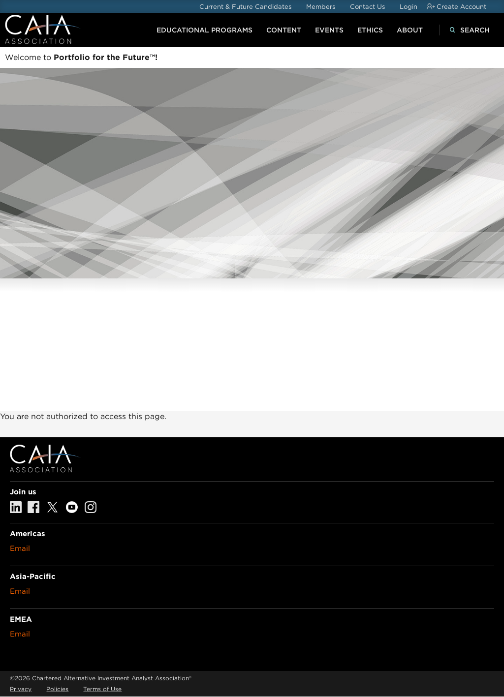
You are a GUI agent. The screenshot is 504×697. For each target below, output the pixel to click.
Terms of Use (102, 689)
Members (320, 6)
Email (20, 548)
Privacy (21, 689)
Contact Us (367, 6)
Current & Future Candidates (245, 6)
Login (408, 6)
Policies (57, 689)
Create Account (461, 6)
